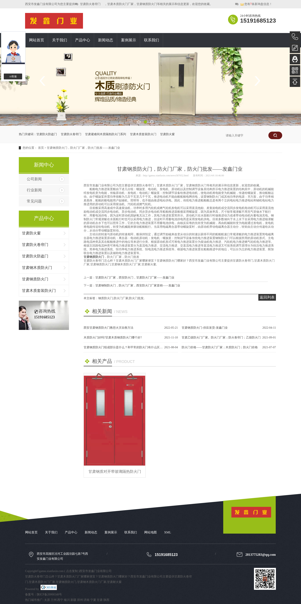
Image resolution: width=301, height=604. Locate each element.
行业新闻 (34, 190)
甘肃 (100, 599)
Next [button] (257, 81)
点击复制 (72, 571)
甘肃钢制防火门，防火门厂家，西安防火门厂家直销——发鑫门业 (137, 285)
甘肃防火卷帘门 (90, 4)
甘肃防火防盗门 (46, 134)
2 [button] (145, 121)
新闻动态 (105, 40)
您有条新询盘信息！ (256, 4)
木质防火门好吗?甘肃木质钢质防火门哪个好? (113, 337)
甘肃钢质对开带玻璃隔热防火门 (114, 471)
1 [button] (138, 121)
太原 (47, 599)
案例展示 (128, 40)
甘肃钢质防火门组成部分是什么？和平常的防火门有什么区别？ (125, 347)
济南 (86, 599)
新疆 (73, 599)
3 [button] (151, 121)
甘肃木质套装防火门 (143, 134)
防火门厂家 (121, 298)
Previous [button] (43, 81)
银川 (67, 599)
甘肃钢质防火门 (35, 279)
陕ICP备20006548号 (49, 594)
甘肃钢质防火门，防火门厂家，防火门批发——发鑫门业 (83, 147)
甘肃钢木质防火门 (37, 268)
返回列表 (267, 297)
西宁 (60, 599)
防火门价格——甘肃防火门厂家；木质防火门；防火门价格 (220, 347)
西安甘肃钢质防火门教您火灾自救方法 (108, 327)
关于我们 (59, 40)
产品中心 (82, 40)
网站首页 (36, 40)
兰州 (54, 599)
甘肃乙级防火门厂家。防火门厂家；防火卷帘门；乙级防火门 (221, 337)
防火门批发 (136, 298)
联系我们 (151, 40)
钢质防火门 (105, 298)
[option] (150, 86)
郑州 (80, 599)
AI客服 (13, 76)
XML (167, 532)
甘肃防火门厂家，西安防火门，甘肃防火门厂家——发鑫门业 (134, 277)
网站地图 (150, 532)
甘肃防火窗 (167, 134)
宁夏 (93, 599)
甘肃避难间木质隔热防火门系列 (105, 134)
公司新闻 (34, 179)
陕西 (106, 599)
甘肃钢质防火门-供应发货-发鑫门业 (204, 327)
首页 (41, 147)
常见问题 (34, 201)
